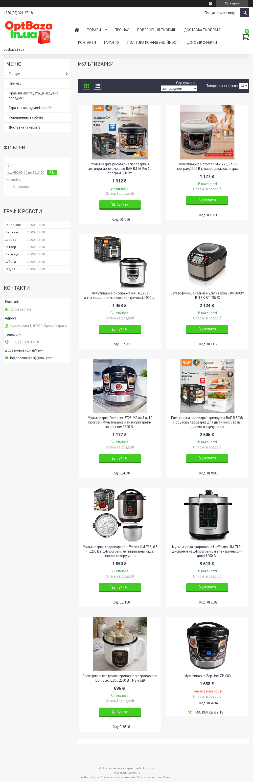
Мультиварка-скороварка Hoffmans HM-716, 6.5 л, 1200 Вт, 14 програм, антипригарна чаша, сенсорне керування (120, 551)
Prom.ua (148, 768)
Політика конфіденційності (153, 42)
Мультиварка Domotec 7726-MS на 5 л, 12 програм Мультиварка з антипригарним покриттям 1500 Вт (120, 422)
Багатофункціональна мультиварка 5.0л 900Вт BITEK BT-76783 (207, 295)
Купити (122, 204)
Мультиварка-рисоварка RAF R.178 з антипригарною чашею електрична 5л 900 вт (120, 295)
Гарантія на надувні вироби (30, 107)
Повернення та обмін (156, 29)
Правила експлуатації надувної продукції (34, 95)
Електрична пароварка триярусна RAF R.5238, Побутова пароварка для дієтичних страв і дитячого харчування (207, 422)
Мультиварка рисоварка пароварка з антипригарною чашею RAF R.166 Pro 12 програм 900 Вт (119, 168)
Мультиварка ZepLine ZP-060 (207, 676)
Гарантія (111, 42)
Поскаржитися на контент (118, 777)
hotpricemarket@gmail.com (31, 358)
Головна (77, 30)
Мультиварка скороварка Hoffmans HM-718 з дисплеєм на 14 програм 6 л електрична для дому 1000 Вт (207, 551)
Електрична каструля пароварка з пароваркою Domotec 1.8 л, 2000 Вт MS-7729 (119, 678)
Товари (94, 29)
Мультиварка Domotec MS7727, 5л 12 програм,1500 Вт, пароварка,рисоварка (207, 166)
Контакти (87, 42)
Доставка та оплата (202, 29)
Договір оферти (202, 42)
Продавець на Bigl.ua (126, 773)
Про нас (122, 29)
